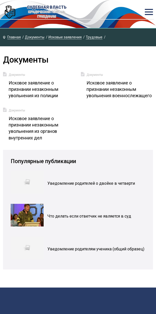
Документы (17, 75)
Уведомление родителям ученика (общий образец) (95, 249)
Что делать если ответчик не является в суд (89, 216)
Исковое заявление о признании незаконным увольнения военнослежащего (119, 89)
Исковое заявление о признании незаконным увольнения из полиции (33, 89)
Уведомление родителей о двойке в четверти (91, 183)
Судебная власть (47, 12)
